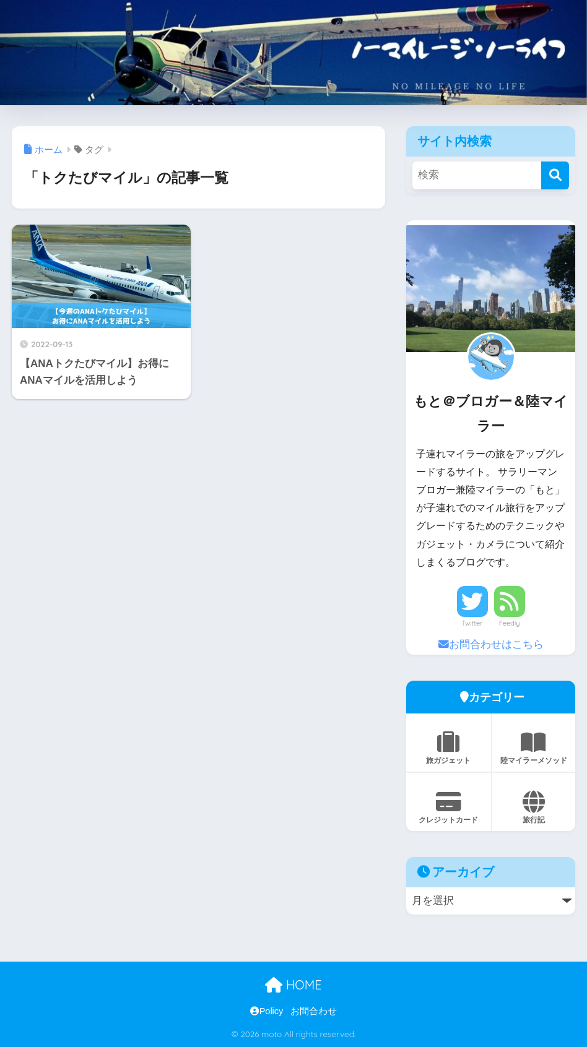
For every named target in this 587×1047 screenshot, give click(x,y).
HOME (293, 985)
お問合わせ (313, 1011)
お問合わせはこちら (491, 644)
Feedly (509, 623)
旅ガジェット (449, 748)
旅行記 (534, 807)
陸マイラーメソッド (534, 748)
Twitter (472, 623)
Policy (267, 1011)
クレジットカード (449, 807)
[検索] (555, 175)
